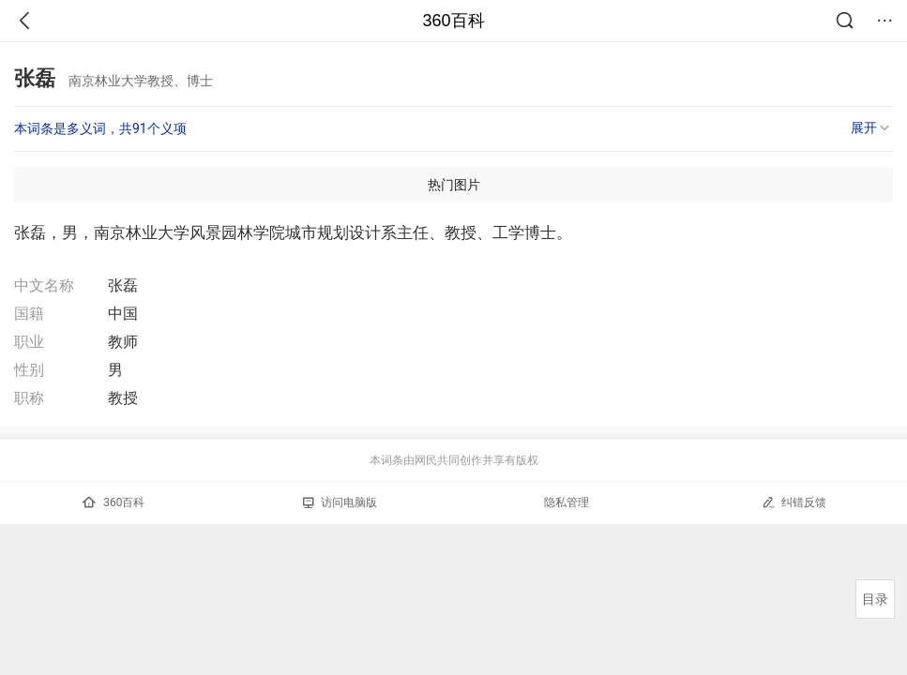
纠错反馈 (794, 502)
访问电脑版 (340, 502)
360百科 (453, 20)
